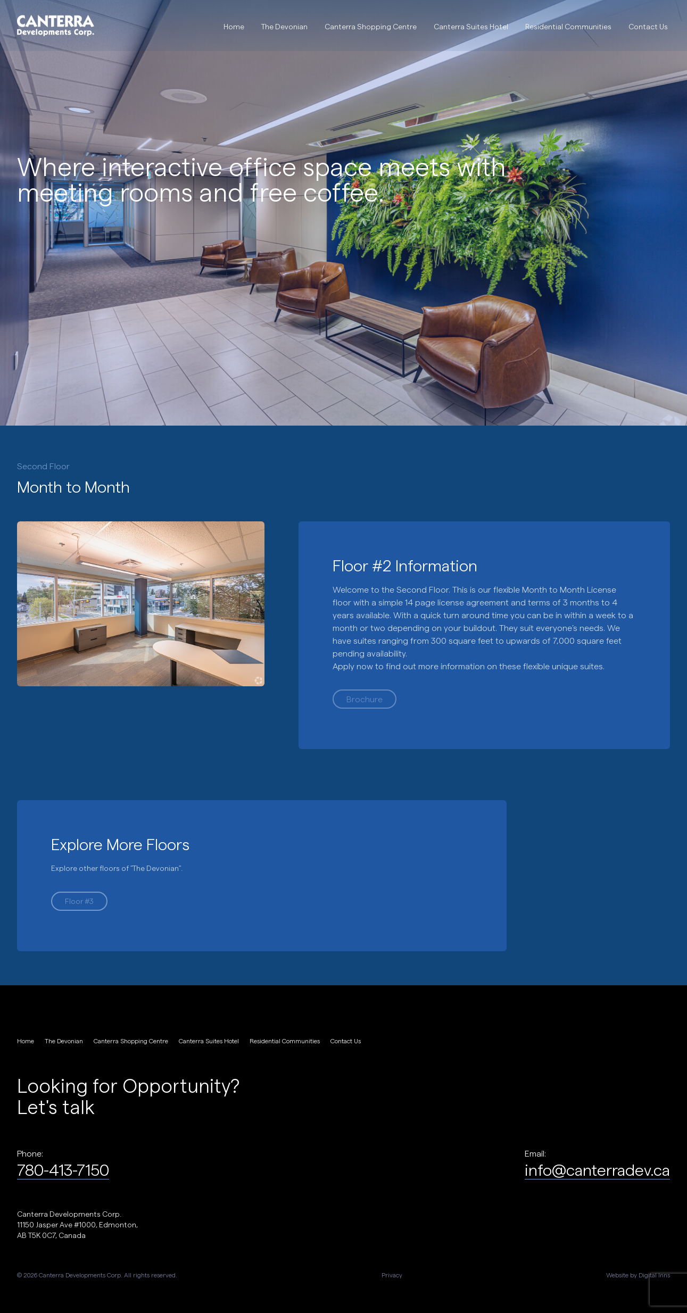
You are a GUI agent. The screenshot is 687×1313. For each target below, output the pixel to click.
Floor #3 (79, 900)
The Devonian (284, 26)
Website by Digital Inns (638, 1274)
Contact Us (648, 26)
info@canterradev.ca (597, 1169)
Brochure (364, 699)
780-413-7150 (63, 1169)
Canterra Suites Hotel (471, 26)
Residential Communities (568, 26)
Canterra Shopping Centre (371, 26)
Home (234, 26)
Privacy (392, 1274)
